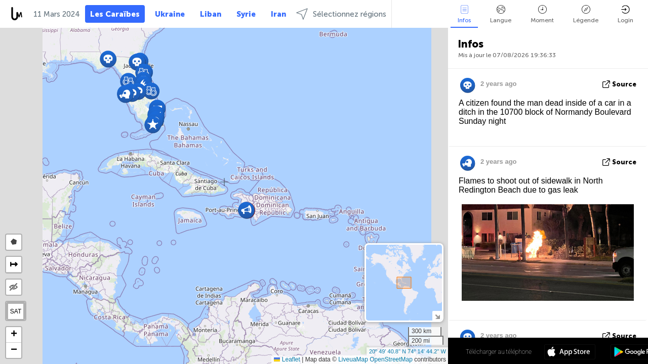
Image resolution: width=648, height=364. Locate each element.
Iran (278, 14)
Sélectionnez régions (341, 14)
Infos (464, 14)
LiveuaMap (353, 359)
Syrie (246, 14)
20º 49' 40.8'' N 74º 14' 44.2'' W (407, 351)
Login (625, 14)
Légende (585, 14)
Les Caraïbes (115, 14)
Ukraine (170, 14)
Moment (542, 14)
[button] (153, 124)
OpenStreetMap (391, 359)
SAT (15, 311)
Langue (500, 14)
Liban (210, 14)
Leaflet (287, 359)
